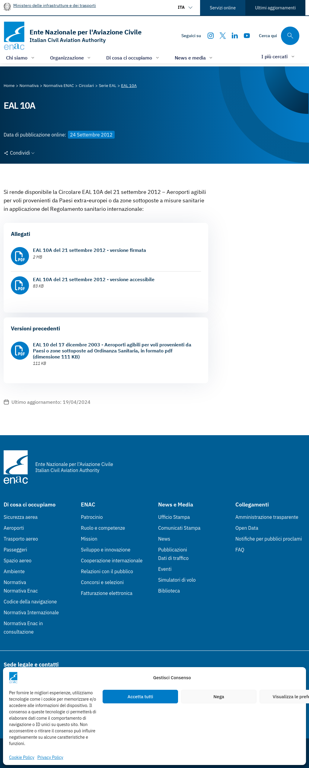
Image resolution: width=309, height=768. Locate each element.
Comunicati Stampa (179, 528)
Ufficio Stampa (174, 517)
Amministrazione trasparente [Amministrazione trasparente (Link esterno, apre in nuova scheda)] (266, 517)
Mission (89, 539)
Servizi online (223, 8)
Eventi (165, 569)
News (164, 539)
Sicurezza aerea (21, 517)
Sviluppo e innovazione (105, 550)
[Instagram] (210, 35)
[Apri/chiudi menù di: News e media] (194, 57)
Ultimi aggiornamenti (275, 8)
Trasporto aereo (21, 539)
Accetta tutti (140, 696)
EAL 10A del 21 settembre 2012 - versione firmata (89, 250)
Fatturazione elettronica (106, 593)
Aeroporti (14, 528)
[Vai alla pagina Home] (9, 85)
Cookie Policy (21, 757)
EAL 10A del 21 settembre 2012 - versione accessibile (93, 279)
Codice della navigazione (30, 602)
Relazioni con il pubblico (107, 571)
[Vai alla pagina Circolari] (86, 85)
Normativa (15, 582)
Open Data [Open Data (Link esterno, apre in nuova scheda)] (246, 528)
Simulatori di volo (177, 580)
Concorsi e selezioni (102, 582)
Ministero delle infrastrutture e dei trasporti (54, 5)
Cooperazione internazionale (111, 561)
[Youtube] (247, 35)
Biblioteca (169, 591)
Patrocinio (92, 517)
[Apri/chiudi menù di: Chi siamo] (21, 57)
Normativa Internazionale (31, 612)
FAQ (239, 550)
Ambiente (14, 571)
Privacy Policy (50, 757)
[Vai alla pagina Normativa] (29, 85)
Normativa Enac (21, 591)
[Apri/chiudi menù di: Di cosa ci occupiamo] (133, 57)
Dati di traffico (173, 558)
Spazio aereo (17, 561)
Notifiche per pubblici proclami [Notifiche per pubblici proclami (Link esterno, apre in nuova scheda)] (268, 539)
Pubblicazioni (172, 550)
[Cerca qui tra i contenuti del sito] (279, 36)
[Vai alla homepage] (73, 36)
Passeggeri (15, 550)
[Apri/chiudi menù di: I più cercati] (278, 56)
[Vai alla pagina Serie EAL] (107, 85)
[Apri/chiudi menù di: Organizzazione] (71, 57)
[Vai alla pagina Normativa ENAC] (58, 85)
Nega (218, 696)
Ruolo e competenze (103, 528)
